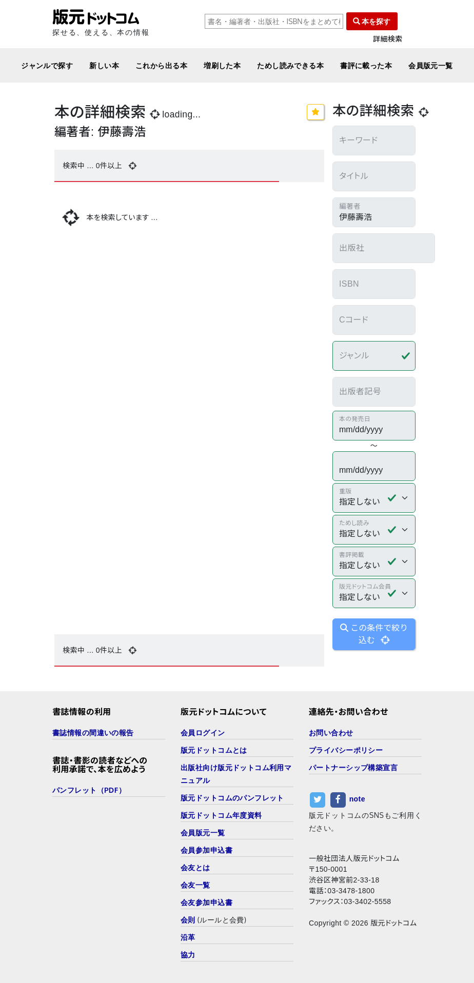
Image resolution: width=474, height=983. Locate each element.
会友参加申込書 (206, 902)
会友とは (195, 867)
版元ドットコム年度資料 (221, 815)
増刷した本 (222, 65)
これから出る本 (161, 65)
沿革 (188, 937)
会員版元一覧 (430, 65)
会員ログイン (203, 732)
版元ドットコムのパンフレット (232, 797)
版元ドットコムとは (214, 750)
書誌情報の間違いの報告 (93, 732)
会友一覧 (195, 884)
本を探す (372, 21)
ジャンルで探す (47, 65)
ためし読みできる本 (290, 65)
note (357, 799)
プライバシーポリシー (346, 750)
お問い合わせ (331, 732)
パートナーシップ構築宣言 (353, 767)
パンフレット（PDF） (89, 790)
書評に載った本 (366, 65)
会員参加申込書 (206, 850)
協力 (188, 954)
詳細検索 (388, 39)
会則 (188, 919)
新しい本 (104, 65)
